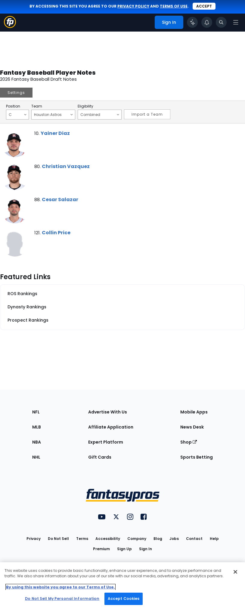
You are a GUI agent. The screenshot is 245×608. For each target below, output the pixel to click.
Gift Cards (99, 457)
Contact (194, 538)
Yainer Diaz (55, 133)
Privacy (33, 538)
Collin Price (56, 232)
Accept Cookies (124, 598)
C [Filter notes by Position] (17, 114)
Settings (16, 92)
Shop (188, 442)
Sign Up (124, 548)
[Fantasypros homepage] (10, 26)
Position (13, 106)
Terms (82, 538)
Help (214, 538)
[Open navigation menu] (235, 22)
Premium (101, 548)
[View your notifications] (206, 22)
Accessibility (107, 538)
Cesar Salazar (60, 199)
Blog (158, 538)
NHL (36, 457)
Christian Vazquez (66, 166)
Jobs (174, 538)
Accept (204, 6)
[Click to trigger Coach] (192, 22)
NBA (36, 442)
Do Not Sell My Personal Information (62, 598)
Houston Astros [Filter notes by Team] (53, 114)
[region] (122, 585)
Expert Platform (105, 442)
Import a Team (147, 114)
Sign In (145, 548)
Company (136, 538)
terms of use (174, 6)
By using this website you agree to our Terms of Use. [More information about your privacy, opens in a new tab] (60, 587)
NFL (36, 412)
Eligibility (85, 106)
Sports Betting (196, 457)
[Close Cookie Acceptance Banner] (235, 571)
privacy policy (133, 6)
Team (36, 106)
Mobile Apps (194, 412)
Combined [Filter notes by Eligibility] (99, 114)
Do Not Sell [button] (58, 538)
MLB (36, 427)
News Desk (192, 427)
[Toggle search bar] (221, 22)
